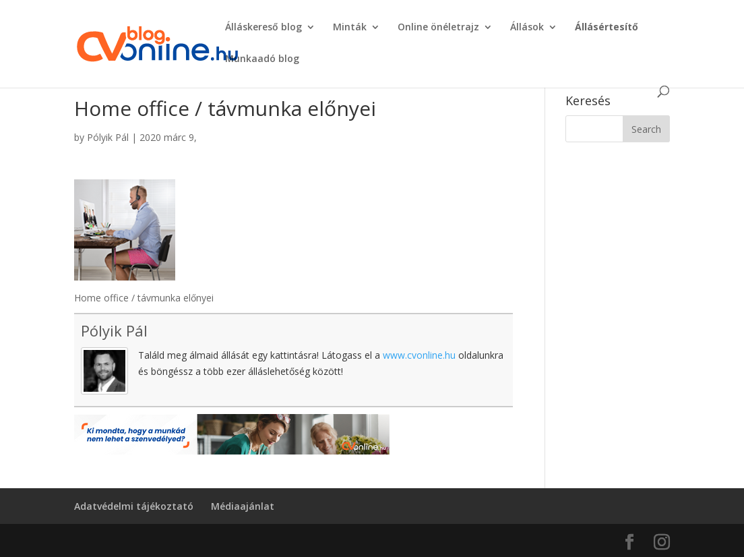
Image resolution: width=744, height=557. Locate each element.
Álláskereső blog (263, 27)
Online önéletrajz (438, 27)
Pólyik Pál (108, 137)
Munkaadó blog (262, 59)
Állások (527, 27)
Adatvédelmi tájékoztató (133, 506)
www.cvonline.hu (419, 355)
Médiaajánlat (242, 506)
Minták (350, 27)
